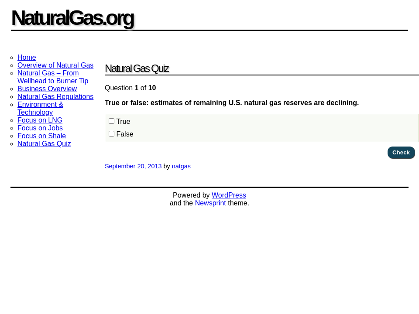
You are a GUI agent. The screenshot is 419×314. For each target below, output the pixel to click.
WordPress (229, 195)
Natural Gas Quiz (44, 143)
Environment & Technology (40, 108)
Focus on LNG (39, 120)
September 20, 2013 (133, 166)
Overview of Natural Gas (55, 65)
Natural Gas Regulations (55, 96)
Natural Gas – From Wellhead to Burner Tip (52, 77)
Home (26, 57)
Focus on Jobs (40, 128)
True (119, 121)
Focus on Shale (41, 136)
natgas (181, 166)
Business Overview (47, 88)
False (121, 134)
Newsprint (210, 203)
